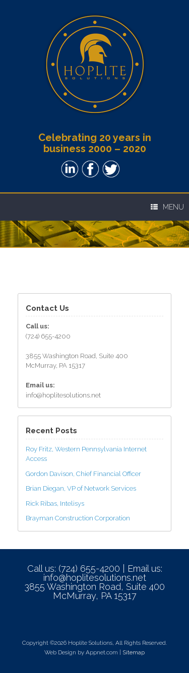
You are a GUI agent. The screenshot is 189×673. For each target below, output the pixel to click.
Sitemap (133, 652)
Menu (167, 207)
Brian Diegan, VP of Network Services (81, 488)
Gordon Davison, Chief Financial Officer (83, 474)
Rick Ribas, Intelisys (55, 503)
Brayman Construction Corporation (78, 518)
